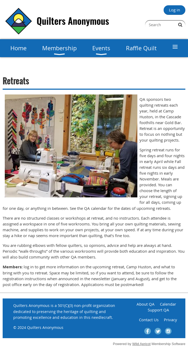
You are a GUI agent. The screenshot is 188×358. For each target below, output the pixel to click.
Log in (174, 9)
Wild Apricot (141, 344)
